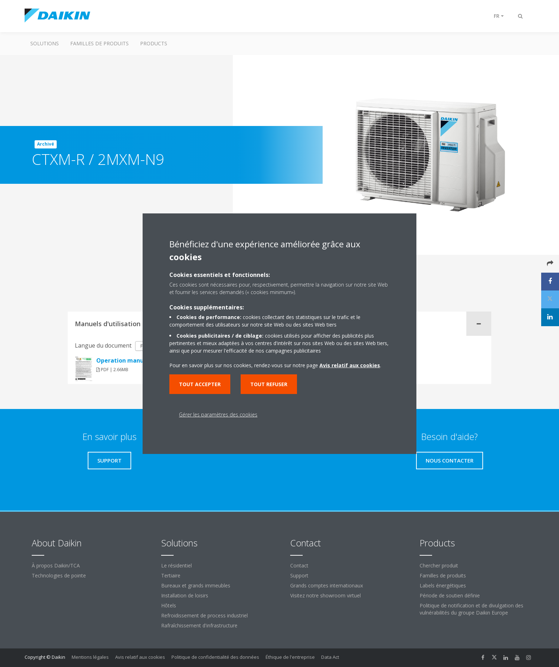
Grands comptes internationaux (326, 585)
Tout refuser (268, 384)
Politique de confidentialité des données (215, 657)
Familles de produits (99, 43)
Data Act (330, 657)
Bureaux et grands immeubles (195, 585)
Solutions (44, 43)
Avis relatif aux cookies (140, 657)
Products (153, 43)
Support (299, 575)
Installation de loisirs (184, 595)
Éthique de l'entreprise (290, 657)
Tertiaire (170, 575)
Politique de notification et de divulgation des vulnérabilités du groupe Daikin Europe (471, 609)
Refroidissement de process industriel (204, 615)
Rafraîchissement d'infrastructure (199, 625)
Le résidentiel (176, 565)
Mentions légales (90, 657)
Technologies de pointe (59, 575)
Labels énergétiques (443, 585)
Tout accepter (200, 384)
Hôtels (168, 605)
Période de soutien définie (450, 595)
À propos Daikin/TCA (56, 565)
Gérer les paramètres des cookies (218, 414)
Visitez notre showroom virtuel (325, 595)
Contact (299, 565)
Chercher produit (439, 565)
